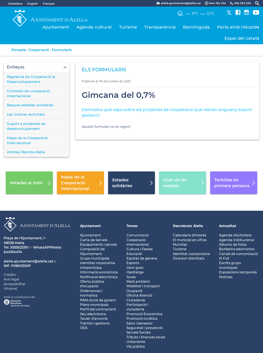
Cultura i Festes (139, 249)
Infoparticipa (91, 268)
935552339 (18, 247)
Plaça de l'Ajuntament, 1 (24, 238)
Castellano (15, 3)
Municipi (180, 245)
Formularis (62, 50)
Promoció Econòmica (144, 314)
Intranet (10, 289)
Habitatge (135, 272)
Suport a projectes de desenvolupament (26, 126)
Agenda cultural (94, 27)
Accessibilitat (14, 284)
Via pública (135, 346)
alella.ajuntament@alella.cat (28, 261)
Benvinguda (196, 27)
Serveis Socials (138, 332)
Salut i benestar (139, 323)
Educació (134, 254)
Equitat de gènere (141, 258)
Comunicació (137, 235)
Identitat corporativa (97, 263)
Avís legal (11, 279)
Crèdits (10, 275)
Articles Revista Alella (26, 152)
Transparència (160, 27)
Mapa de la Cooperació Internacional (27, 140)
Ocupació (134, 291)
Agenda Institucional (236, 240)
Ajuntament (55, 27)
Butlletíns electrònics (236, 249)
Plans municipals (94, 305)
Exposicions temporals (238, 272)
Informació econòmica (99, 272)
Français (49, 3)
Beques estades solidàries (30, 105)
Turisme (128, 27)
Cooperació (38, 50)
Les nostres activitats (26, 114)
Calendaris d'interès (189, 235)
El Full (224, 258)
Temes (132, 226)
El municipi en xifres (190, 240)
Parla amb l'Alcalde (238, 27)
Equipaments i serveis (98, 245)
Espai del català (241, 38)
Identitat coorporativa (191, 254)
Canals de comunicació (238, 254)
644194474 (13, 252)
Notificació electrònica (99, 277)
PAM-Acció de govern (98, 300)
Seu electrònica (93, 314)
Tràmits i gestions (95, 323)
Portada (18, 50)
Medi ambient (138, 282)
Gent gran (135, 268)
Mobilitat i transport (143, 286)
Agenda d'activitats (235, 235)
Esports (132, 263)
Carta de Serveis (93, 240)
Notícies (225, 277)
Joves (131, 277)
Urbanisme (135, 342)
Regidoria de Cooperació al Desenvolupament (31, 79)
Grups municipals (94, 258)
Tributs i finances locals (145, 337)
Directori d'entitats (188, 258)
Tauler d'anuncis (93, 319)
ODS (83, 328)
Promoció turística (141, 319)
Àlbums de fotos (232, 245)
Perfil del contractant (98, 309)
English (32, 3)
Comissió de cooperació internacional (28, 93)
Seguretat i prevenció (144, 328)
